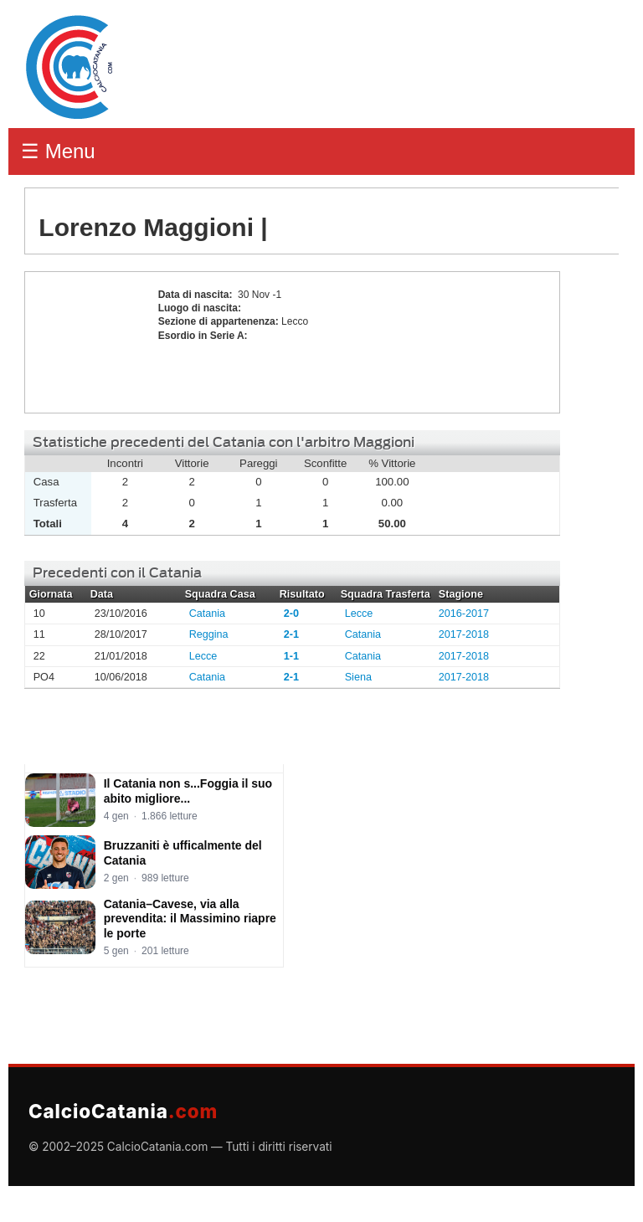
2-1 (291, 634)
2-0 (291, 613)
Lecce (359, 613)
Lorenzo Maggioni (87, 342)
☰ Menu (58, 151)
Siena (358, 677)
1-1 (291, 656)
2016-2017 (464, 613)
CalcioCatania (123, 1111)
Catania (207, 613)
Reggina (209, 634)
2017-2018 (464, 634)
